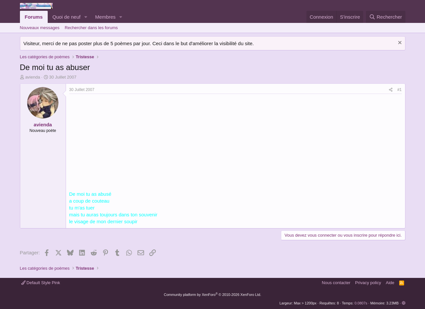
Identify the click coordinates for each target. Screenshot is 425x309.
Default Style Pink (40, 282)
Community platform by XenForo (212, 295)
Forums (34, 17)
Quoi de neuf (67, 17)
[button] (85, 17)
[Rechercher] (385, 17)
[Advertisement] (124, 143)
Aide (390, 282)
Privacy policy (368, 282)
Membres (105, 17)
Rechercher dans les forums (91, 27)
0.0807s (360, 303)
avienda (32, 77)
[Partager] (390, 90)
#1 (399, 89)
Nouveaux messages (39, 27)
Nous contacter (336, 282)
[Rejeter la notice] (399, 43)
